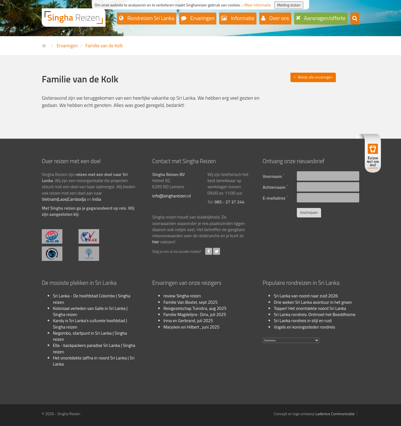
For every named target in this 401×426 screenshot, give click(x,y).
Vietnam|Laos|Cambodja (64, 199)
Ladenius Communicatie (335, 414)
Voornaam (274, 175)
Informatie (242, 18)
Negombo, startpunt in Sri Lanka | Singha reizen (90, 336)
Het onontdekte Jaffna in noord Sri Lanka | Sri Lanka (94, 360)
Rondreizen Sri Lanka (150, 18)
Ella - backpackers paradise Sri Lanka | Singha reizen (94, 348)
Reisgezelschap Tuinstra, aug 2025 (194, 308)
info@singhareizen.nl (171, 195)
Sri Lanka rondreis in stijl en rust (303, 320)
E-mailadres (275, 197)
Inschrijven (309, 212)
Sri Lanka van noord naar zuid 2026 (306, 295)
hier (155, 241)
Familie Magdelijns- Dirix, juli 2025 (194, 314)
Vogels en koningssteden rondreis (304, 327)
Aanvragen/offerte (324, 18)
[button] (354, 19)
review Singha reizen (182, 295)
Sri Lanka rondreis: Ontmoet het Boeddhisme (314, 314)
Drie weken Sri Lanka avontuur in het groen (313, 302)
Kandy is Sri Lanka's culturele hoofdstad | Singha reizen (90, 323)
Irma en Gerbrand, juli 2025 (188, 320)
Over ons (278, 18)
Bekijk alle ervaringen (315, 77)
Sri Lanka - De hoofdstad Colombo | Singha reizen (91, 298)
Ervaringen (201, 18)
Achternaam (275, 186)
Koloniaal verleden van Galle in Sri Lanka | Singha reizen (90, 311)
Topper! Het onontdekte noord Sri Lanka (310, 308)
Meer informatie (257, 5)
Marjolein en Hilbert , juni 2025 (191, 327)
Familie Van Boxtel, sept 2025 (190, 302)
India (96, 199)
